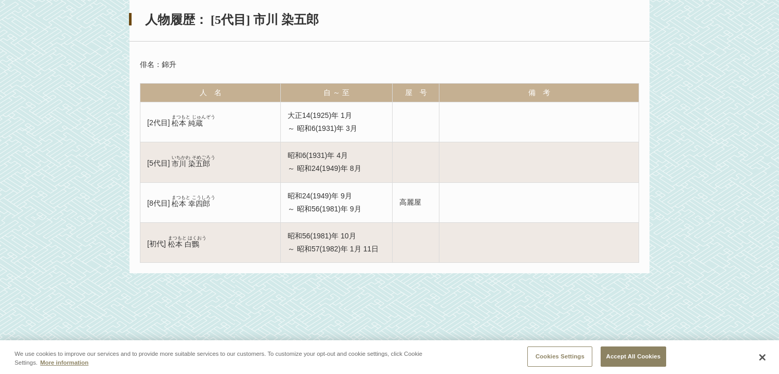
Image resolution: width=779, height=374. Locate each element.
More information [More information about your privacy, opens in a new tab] (64, 364)
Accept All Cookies (633, 358)
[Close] (762, 359)
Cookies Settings (560, 358)
